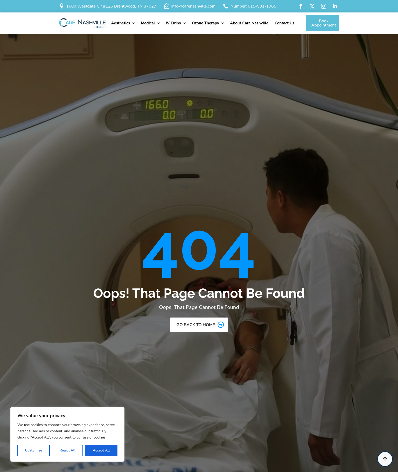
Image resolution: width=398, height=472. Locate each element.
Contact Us (284, 23)
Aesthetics (120, 23)
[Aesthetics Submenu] (134, 23)
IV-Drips (173, 23)
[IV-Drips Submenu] (185, 23)
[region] (67, 434)
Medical (148, 23)
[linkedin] (335, 6)
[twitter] (312, 6)
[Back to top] (385, 459)
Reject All (67, 450)
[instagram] (323, 6)
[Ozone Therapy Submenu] (223, 23)
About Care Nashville (249, 23)
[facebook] (301, 6)
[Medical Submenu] (159, 23)
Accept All (101, 450)
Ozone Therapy (205, 23)
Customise (33, 450)
